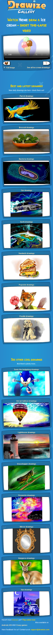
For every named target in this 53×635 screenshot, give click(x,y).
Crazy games (21, 625)
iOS (10, 625)
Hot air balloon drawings (26, 401)
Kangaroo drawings (26, 558)
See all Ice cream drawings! (38, 67)
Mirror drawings (26, 527)
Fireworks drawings (26, 495)
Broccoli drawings (26, 127)
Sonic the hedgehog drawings (26, 369)
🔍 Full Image (9, 68)
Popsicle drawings (26, 285)
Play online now (28, 620)
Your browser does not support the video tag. (26, 47)
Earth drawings (26, 222)
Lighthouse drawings (26, 432)
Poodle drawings (26, 316)
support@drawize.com (40, 630)
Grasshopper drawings (26, 464)
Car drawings (26, 190)
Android (5, 625)
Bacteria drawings (26, 159)
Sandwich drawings (27, 253)
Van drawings (26, 590)
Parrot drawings (26, 96)
